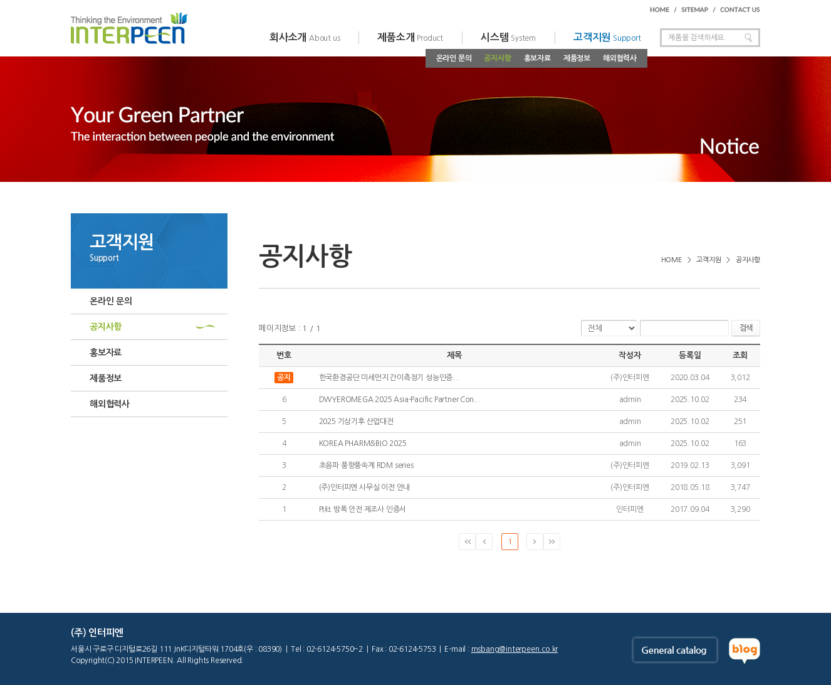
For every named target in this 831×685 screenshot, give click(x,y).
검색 (746, 328)
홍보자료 (537, 58)
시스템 (508, 37)
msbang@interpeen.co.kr (514, 649)
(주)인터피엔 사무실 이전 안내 (364, 487)
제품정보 (576, 58)
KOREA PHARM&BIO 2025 (363, 443)
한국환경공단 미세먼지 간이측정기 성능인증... (389, 377)
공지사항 (497, 58)
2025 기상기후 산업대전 (356, 421)
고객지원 (607, 37)
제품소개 (410, 37)
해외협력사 (620, 58)
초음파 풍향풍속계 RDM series (366, 465)
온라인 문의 (454, 58)
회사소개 (304, 37)
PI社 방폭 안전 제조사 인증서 (363, 509)
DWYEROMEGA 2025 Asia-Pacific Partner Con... (400, 399)
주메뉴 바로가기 (0, 0)
